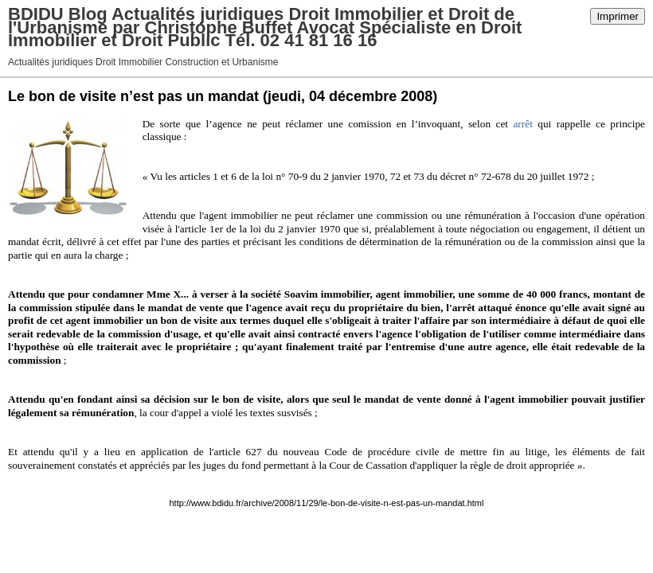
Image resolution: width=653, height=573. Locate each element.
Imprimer (617, 16)
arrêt (522, 124)
